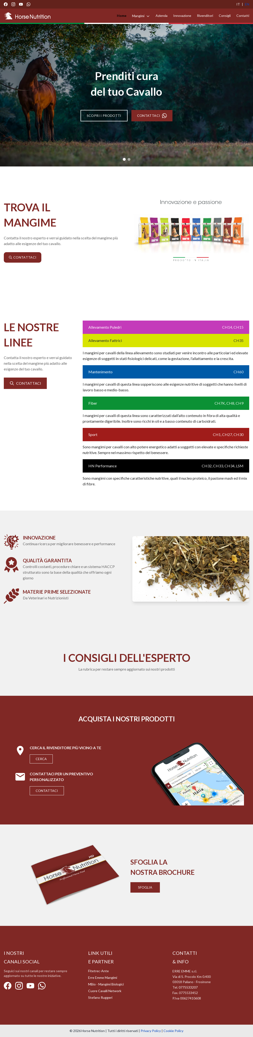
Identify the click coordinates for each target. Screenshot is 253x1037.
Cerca (41, 759)
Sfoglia (145, 887)
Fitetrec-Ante (98, 971)
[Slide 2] (129, 159)
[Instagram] (13, 4)
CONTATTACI (152, 115)
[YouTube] (21, 4)
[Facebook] (6, 4)
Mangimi (141, 16)
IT (238, 4)
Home (121, 16)
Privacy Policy (151, 1031)
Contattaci (47, 791)
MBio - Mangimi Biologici (106, 984)
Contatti (242, 16)
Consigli (225, 16)
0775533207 (188, 987)
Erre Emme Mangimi (102, 977)
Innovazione (182, 16)
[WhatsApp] (28, 4)
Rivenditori (205, 16)
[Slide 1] (124, 159)
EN (247, 4)
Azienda (161, 16)
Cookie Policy (173, 1031)
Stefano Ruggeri (100, 997)
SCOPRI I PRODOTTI (104, 116)
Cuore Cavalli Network (104, 991)
